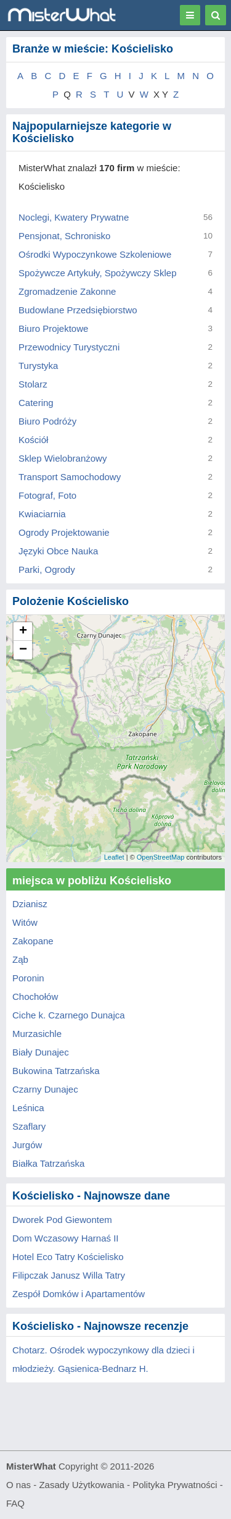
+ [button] (23, 631)
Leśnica (28, 1107)
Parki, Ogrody (46, 569)
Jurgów (27, 1145)
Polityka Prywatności (174, 1484)
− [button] (23, 650)
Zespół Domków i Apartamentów (78, 1293)
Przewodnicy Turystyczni (69, 347)
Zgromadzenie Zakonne (67, 291)
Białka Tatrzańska (48, 1163)
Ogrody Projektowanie (64, 532)
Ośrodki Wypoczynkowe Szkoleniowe (94, 254)
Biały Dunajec (40, 1052)
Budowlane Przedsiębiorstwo (77, 310)
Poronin (28, 978)
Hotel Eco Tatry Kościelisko (68, 1256)
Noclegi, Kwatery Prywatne (73, 217)
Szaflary (29, 1126)
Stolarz (32, 384)
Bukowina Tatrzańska (55, 1070)
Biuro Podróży (47, 421)
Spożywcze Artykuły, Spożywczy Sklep (97, 273)
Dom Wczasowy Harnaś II (65, 1238)
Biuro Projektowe (53, 328)
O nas (18, 1484)
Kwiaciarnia (42, 514)
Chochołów (35, 996)
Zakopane (33, 941)
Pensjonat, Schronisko (64, 236)
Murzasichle (37, 1033)
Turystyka (38, 365)
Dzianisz (29, 904)
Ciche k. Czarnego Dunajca (68, 1015)
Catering (36, 402)
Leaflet (114, 857)
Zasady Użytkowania (81, 1484)
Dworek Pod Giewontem (62, 1219)
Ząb (20, 959)
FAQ (15, 1503)
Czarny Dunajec (45, 1089)
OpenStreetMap (161, 857)
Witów (25, 922)
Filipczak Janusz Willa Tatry (68, 1275)
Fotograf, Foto (47, 495)
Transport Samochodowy (69, 477)
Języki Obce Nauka (58, 551)
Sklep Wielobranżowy (62, 458)
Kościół (33, 439)
